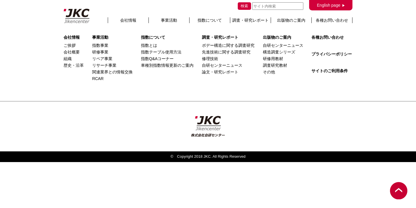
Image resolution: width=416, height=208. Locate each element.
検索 (244, 6)
